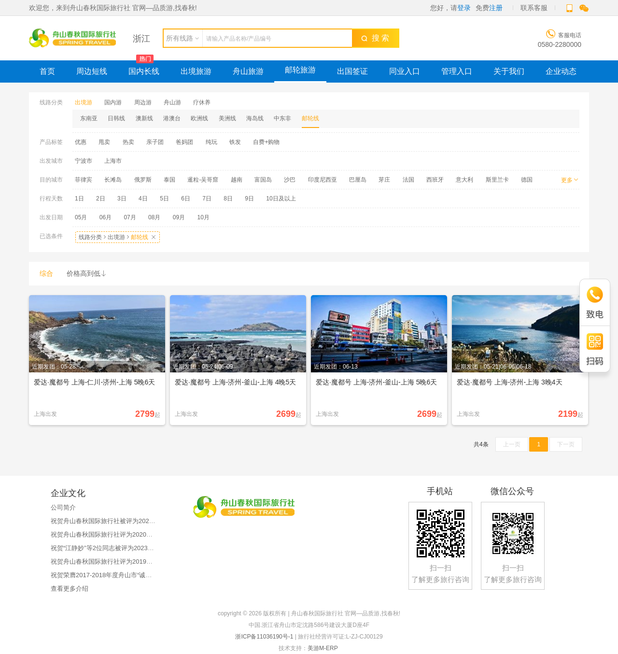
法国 (408, 179)
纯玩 (211, 142)
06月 (105, 217)
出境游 (83, 102)
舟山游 (172, 102)
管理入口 (456, 71)
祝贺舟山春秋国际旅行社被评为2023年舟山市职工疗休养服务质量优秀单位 (155, 521)
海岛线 (255, 118)
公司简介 (63, 507)
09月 (179, 217)
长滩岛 (113, 179)
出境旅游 (196, 71)
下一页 (566, 444)
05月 (81, 217)
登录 (464, 8)
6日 (185, 198)
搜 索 (375, 38)
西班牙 (435, 179)
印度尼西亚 (322, 179)
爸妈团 (184, 142)
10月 (203, 217)
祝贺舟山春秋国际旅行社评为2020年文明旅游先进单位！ (130, 534)
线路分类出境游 (117, 237)
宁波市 (83, 160)
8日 (228, 198)
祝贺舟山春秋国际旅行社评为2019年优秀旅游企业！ (124, 561)
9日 (249, 198)
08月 (154, 217)
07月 (130, 217)
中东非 (282, 118)
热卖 (128, 142)
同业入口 (404, 71)
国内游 (113, 102)
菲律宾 (83, 179)
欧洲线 (199, 118)
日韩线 (116, 118)
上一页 (511, 444)
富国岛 (263, 179)
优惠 (80, 142)
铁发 (235, 142)
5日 (164, 198)
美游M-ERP (322, 648)
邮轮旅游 (300, 70)
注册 (496, 8)
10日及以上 (280, 198)
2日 (100, 198)
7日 (206, 198)
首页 (47, 71)
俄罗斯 (143, 179)
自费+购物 (266, 142)
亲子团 (155, 142)
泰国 (169, 179)
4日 (143, 198)
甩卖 (104, 142)
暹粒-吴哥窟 (202, 179)
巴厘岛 (357, 179)
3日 (121, 198)
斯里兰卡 (497, 179)
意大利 (464, 179)
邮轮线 (310, 118)
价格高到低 (87, 273)
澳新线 (144, 118)
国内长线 (143, 71)
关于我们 (508, 71)
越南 (236, 179)
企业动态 (561, 71)
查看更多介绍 (69, 588)
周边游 (143, 102)
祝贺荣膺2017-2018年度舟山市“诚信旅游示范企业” (121, 575)
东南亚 (89, 118)
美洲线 (227, 118)
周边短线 (91, 71)
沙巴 (289, 179)
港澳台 (172, 118)
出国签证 (352, 71)
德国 (527, 179)
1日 (79, 198)
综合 (46, 273)
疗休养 (202, 102)
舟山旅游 (248, 71)
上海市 (113, 160)
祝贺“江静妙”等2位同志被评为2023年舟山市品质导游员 (127, 548)
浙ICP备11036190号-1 (264, 636)
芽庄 (384, 179)
